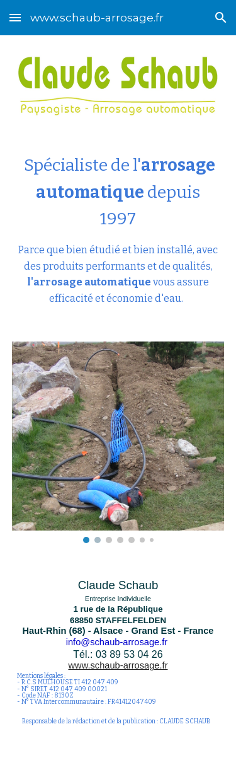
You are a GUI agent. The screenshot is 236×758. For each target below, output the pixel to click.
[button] (15, 17)
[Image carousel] (118, 442)
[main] (118, 229)
